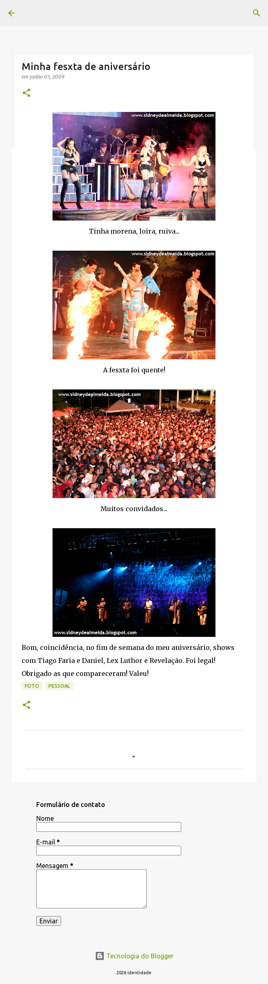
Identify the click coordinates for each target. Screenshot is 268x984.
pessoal (59, 686)
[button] (26, 93)
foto (32, 686)
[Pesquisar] (256, 13)
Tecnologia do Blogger (134, 956)
